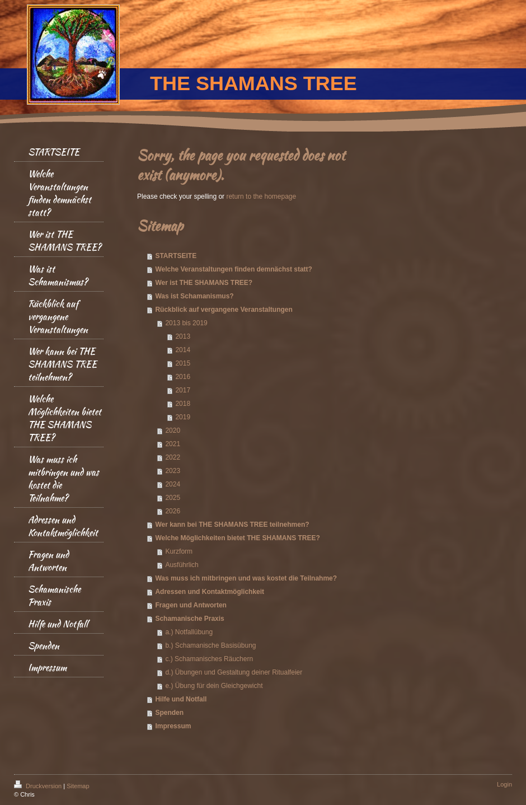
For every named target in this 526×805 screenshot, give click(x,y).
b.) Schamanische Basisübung (210, 645)
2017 (182, 390)
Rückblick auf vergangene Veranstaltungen (223, 309)
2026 (172, 511)
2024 (172, 484)
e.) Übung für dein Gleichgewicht (213, 686)
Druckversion (38, 786)
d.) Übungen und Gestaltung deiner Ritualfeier (233, 672)
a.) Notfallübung (189, 632)
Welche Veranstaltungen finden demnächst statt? (233, 269)
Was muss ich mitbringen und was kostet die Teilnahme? (246, 578)
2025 (172, 498)
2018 (182, 404)
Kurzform (178, 551)
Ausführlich (181, 565)
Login (504, 784)
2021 (172, 444)
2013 (182, 336)
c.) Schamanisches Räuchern (209, 659)
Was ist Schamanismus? (194, 296)
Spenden (169, 713)
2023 (172, 471)
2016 (182, 377)
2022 (172, 457)
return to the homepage (261, 196)
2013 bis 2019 (186, 323)
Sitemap (78, 786)
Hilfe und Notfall (180, 699)
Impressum (173, 726)
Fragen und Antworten (191, 605)
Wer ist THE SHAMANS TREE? (203, 283)
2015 (182, 363)
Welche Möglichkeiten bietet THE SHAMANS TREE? (237, 538)
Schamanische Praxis (189, 619)
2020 (172, 430)
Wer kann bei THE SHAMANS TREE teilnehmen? (232, 524)
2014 (182, 350)
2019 (182, 417)
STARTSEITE (175, 256)
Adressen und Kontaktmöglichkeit (209, 592)
